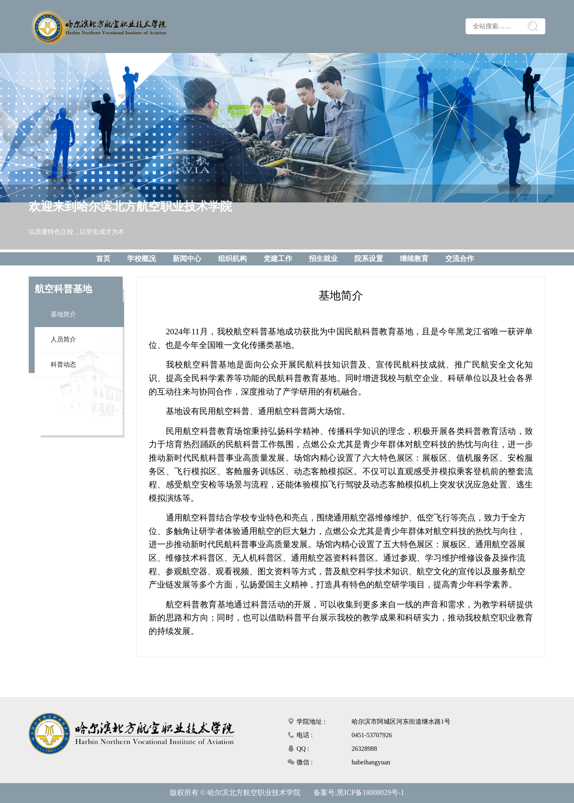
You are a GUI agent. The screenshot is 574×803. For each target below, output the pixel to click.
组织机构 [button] (232, 259)
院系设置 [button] (368, 259)
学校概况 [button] (141, 259)
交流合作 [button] (459, 259)
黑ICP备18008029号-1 (370, 793)
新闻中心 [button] (187, 259)
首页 (103, 259)
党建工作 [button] (277, 259)
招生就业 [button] (323, 259)
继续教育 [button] (414, 259)
